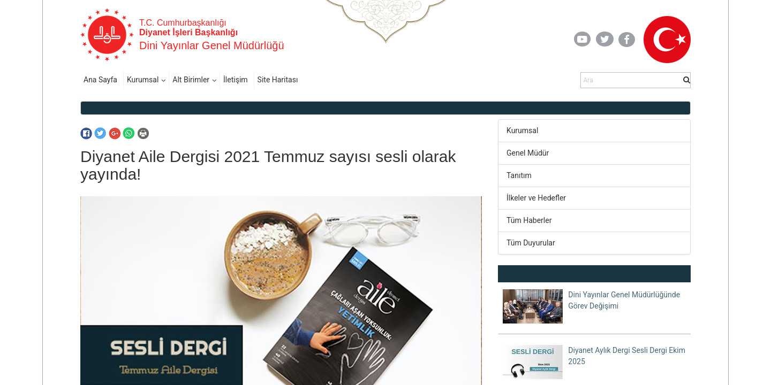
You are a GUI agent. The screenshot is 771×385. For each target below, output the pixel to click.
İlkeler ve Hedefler (536, 198)
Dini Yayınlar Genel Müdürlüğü (211, 45)
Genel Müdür (528, 153)
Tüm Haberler (529, 220)
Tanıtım (519, 175)
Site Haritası (278, 79)
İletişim (235, 79)
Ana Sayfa (100, 79)
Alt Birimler (190, 79)
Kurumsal (142, 79)
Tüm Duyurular (531, 242)
